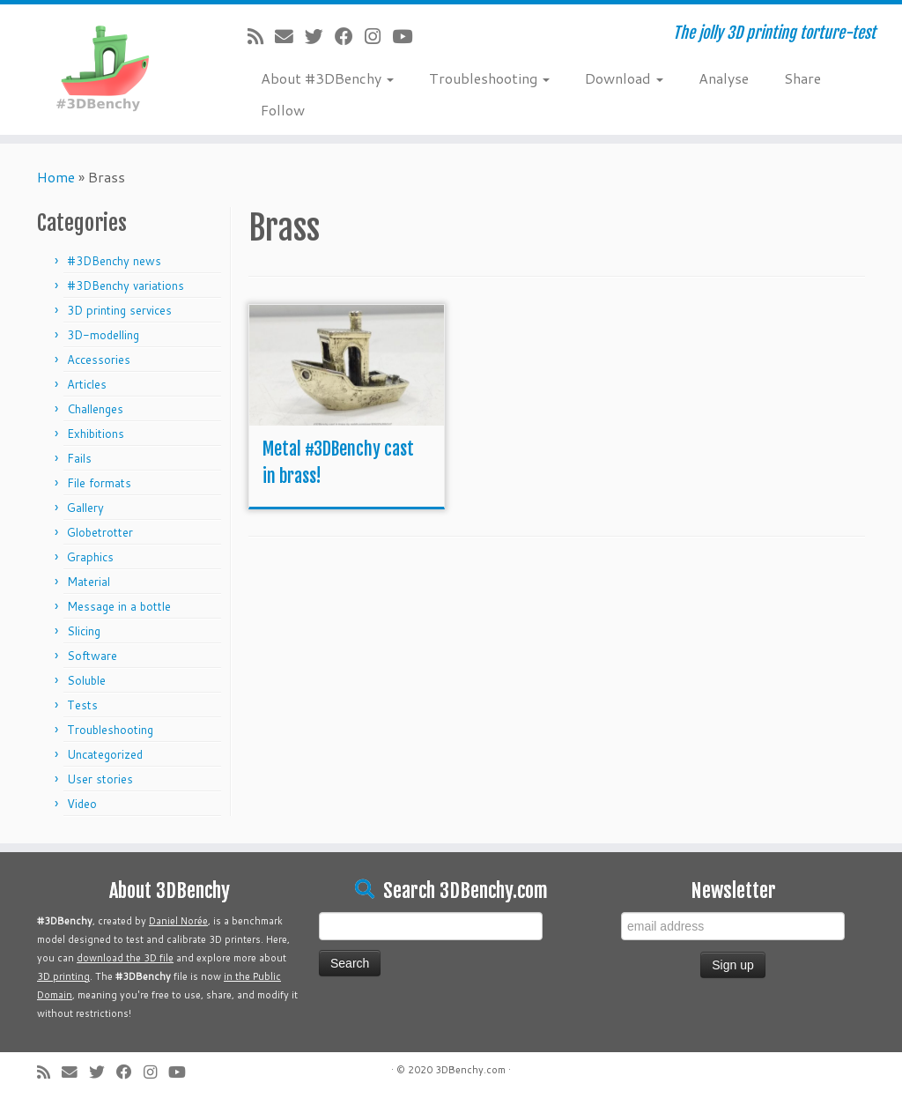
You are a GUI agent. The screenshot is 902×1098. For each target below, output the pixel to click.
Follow (283, 110)
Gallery (85, 508)
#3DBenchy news (114, 261)
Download (624, 78)
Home (56, 177)
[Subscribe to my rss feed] (261, 36)
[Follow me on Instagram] (378, 36)
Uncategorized (105, 754)
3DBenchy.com (470, 1070)
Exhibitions (95, 433)
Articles (87, 384)
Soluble (86, 680)
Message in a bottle (119, 606)
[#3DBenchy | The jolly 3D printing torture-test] (105, 64)
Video (82, 804)
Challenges (95, 409)
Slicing (83, 631)
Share (802, 78)
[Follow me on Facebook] (350, 36)
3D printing (63, 976)
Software (92, 656)
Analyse (724, 78)
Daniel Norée (178, 921)
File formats (99, 483)
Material (88, 582)
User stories (100, 779)
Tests (82, 705)
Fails (79, 458)
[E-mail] (290, 36)
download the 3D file (125, 958)
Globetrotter (100, 532)
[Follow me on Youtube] (408, 36)
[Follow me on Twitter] (320, 36)
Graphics (90, 557)
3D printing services (119, 310)
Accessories (98, 359)
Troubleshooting (489, 78)
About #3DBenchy (327, 78)
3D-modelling (103, 335)
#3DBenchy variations (125, 285)
